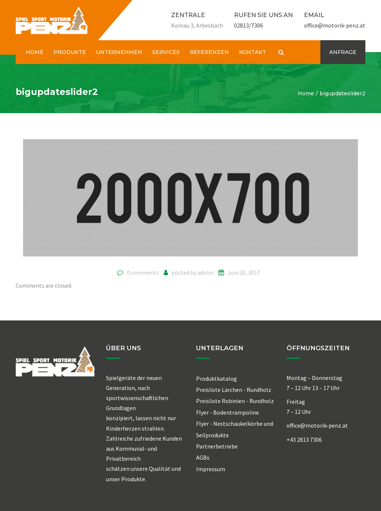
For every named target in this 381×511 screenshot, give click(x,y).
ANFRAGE (342, 52)
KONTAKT (252, 52)
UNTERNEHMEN (119, 52)
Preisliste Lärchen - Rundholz (233, 389)
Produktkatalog (216, 378)
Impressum (210, 469)
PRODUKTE (70, 52)
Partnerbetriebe (217, 446)
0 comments (143, 272)
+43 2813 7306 (304, 439)
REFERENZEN (209, 52)
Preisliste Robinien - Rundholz (235, 401)
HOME (35, 52)
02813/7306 (248, 25)
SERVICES (166, 52)
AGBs (202, 457)
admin (206, 272)
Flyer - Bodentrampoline (227, 412)
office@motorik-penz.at (334, 25)
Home (306, 93)
